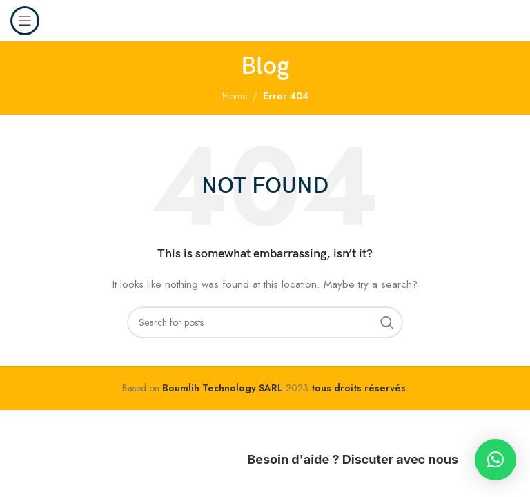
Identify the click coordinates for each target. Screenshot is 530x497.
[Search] (265, 322)
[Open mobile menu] (24, 21)
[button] (495, 459)
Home (234, 96)
